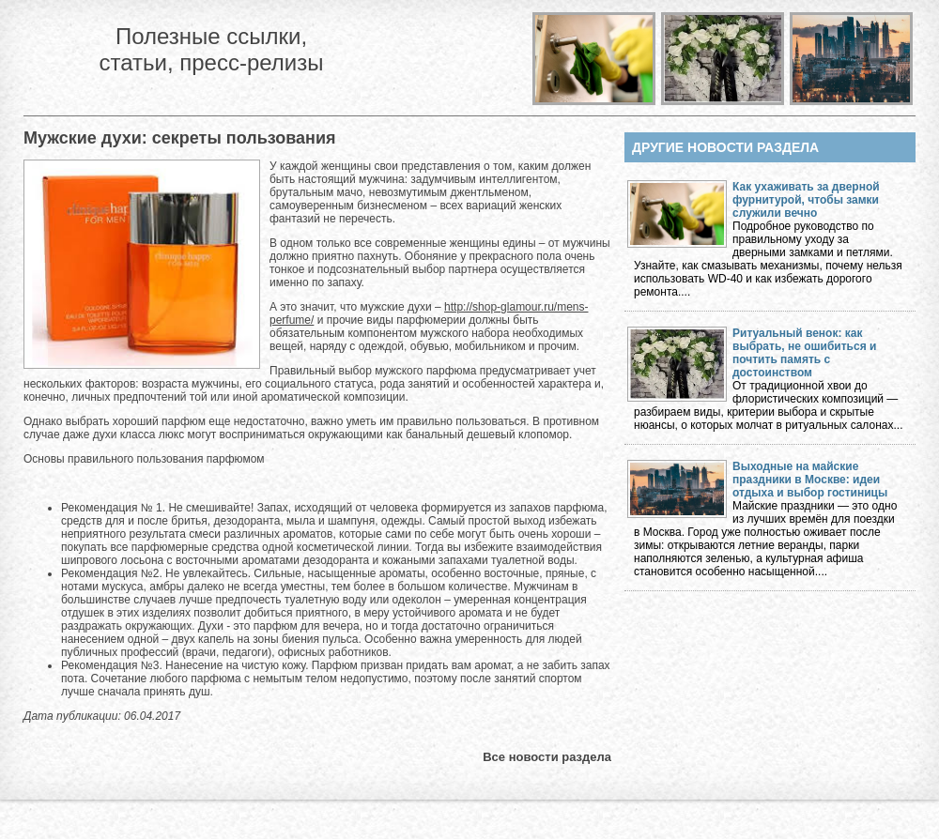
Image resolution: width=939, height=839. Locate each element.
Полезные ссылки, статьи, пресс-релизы (211, 49)
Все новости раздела (547, 757)
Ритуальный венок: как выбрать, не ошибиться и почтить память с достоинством (804, 353)
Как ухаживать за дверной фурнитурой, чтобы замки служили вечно (806, 200)
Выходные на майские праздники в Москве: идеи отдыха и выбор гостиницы (809, 479)
